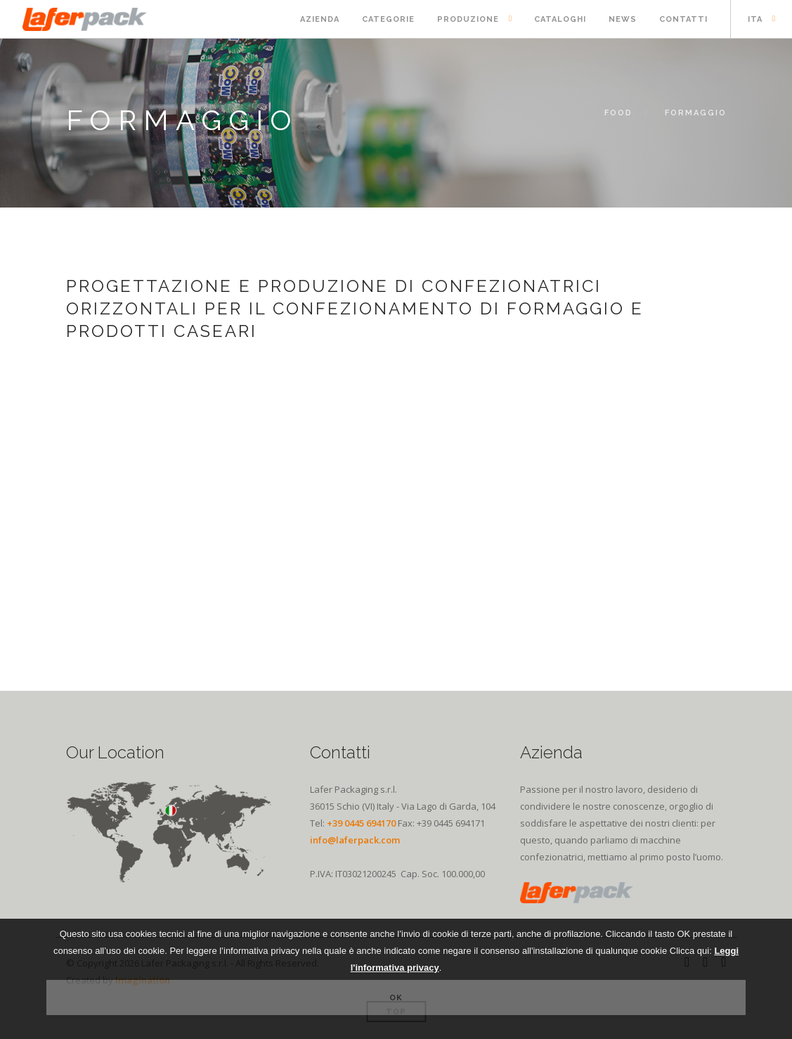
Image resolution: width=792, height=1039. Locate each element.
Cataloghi (560, 19)
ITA (755, 19)
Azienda (319, 19)
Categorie (388, 19)
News (623, 19)
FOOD (618, 112)
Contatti (683, 19)
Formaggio (696, 112)
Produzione (468, 19)
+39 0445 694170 (361, 823)
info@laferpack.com (355, 840)
